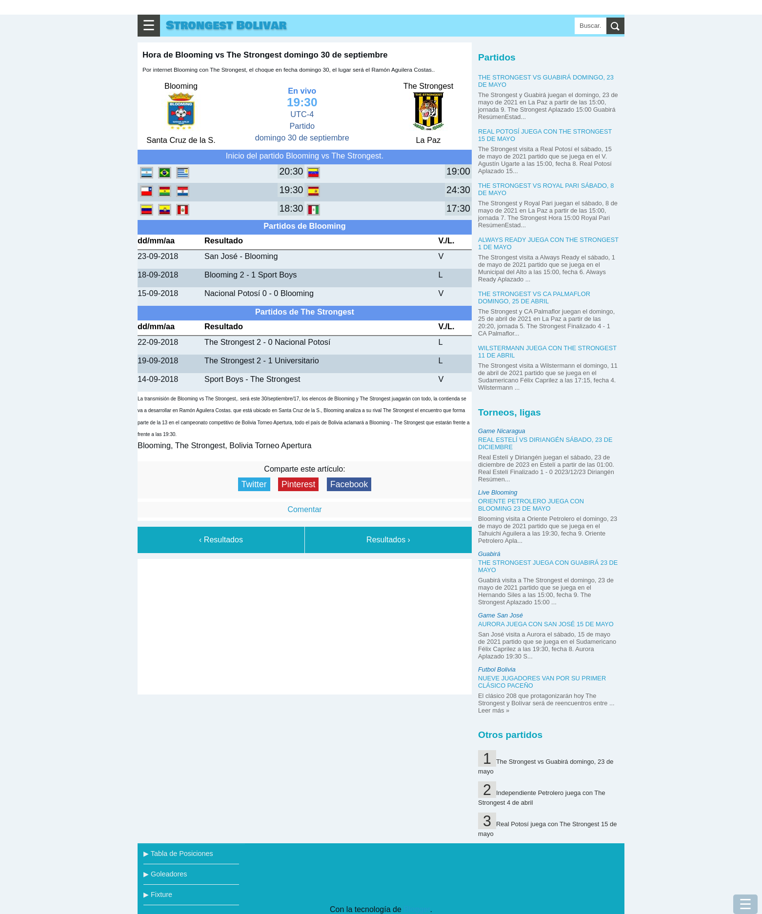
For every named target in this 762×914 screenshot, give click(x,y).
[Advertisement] (305, 625)
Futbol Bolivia (497, 669)
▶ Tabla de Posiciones (178, 853)
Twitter (254, 484)
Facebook (349, 484)
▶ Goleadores (165, 874)
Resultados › (388, 540)
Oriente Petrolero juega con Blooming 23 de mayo (531, 504)
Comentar (304, 509)
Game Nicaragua (501, 431)
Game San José (500, 615)
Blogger (416, 909)
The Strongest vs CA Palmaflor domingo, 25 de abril (534, 297)
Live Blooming (497, 492)
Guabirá (489, 553)
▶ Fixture (157, 894)
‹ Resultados (221, 540)
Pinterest (298, 484)
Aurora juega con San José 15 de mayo (546, 624)
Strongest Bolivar (226, 25)
